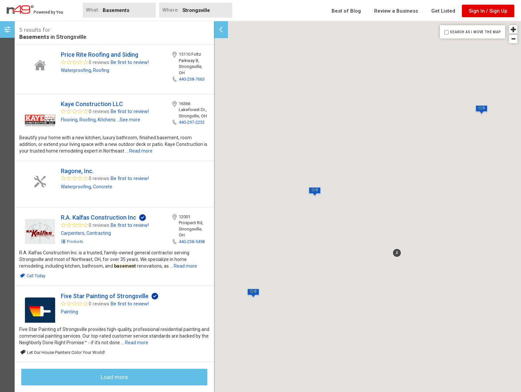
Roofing (101, 70)
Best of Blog (346, 11)
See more (130, 119)
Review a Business (396, 11)
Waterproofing (76, 70)
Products (72, 241)
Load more (114, 377)
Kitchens (107, 119)
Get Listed (443, 11)
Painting (69, 311)
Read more (141, 151)
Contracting (98, 233)
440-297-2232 (192, 122)
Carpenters (72, 233)
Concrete (102, 186)
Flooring (69, 119)
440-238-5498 (192, 241)
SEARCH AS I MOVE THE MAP (475, 32)
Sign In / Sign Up (488, 11)
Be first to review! (130, 62)
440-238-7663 (192, 79)
